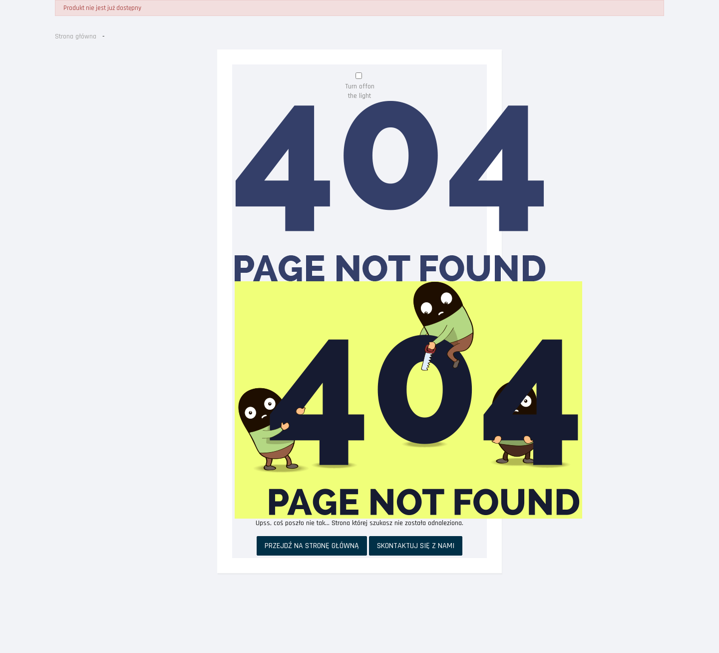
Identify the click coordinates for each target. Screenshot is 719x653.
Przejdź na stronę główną (312, 546)
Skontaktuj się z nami (415, 546)
